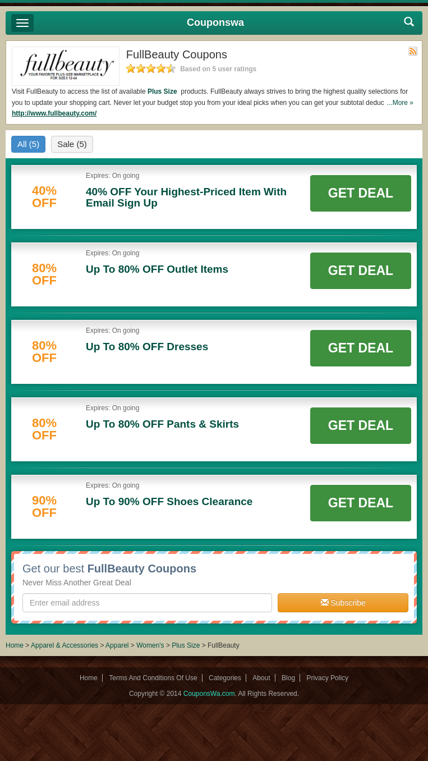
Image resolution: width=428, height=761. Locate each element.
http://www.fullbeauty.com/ (54, 113)
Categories (225, 678)
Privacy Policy (327, 678)
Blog (288, 678)
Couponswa (215, 22)
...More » (400, 103)
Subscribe (343, 602)
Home (15, 645)
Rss (412, 51)
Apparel (116, 645)
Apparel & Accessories (64, 645)
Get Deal (360, 193)
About (261, 678)
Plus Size (163, 91)
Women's (151, 645)
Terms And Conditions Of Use (153, 678)
